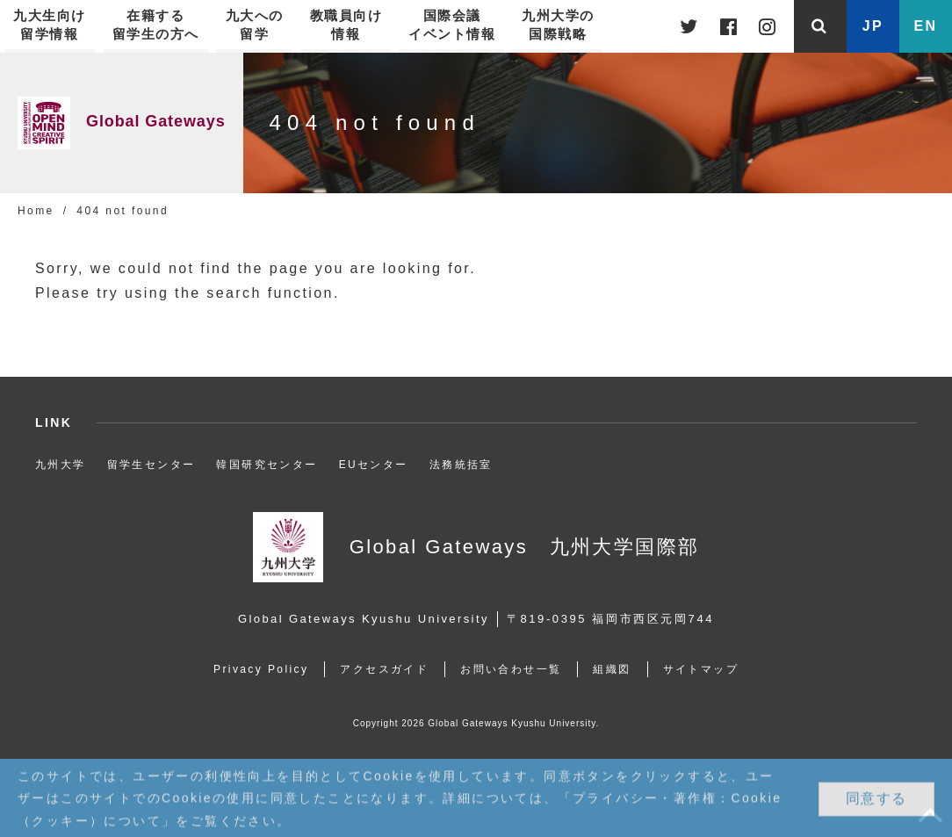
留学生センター (151, 464)
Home (36, 211)
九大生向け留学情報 (49, 24)
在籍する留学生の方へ (155, 24)
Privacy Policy (260, 669)
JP (872, 25)
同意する (876, 798)
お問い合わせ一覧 (510, 669)
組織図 (612, 669)
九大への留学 (255, 24)
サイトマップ (701, 669)
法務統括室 (461, 464)
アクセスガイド (384, 669)
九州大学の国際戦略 (558, 24)
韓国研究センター (266, 464)
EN (925, 25)
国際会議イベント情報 (451, 24)
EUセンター (373, 464)
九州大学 (60, 464)
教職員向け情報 (346, 24)
